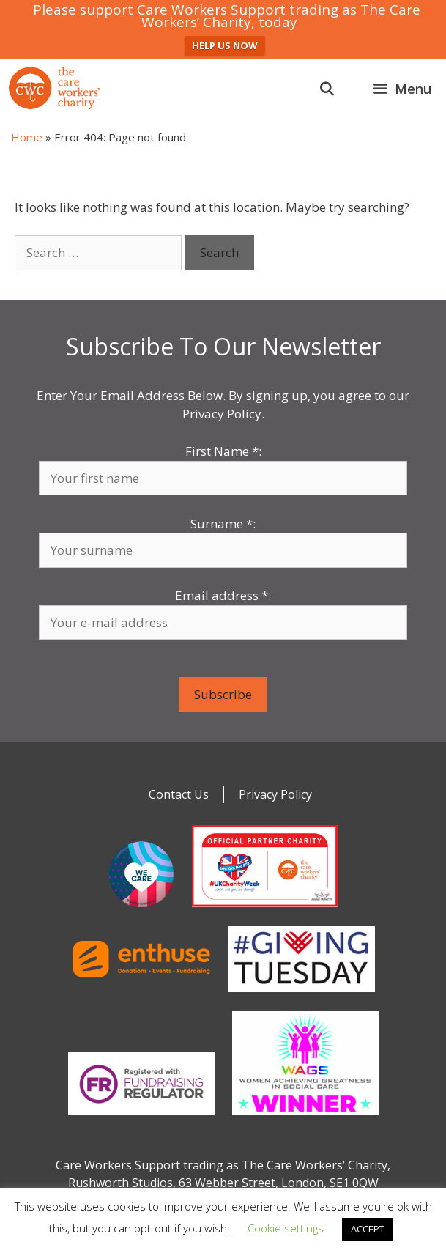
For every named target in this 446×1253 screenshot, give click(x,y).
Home (26, 137)
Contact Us (179, 794)
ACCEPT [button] (367, 1228)
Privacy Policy (275, 794)
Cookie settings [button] (286, 1228)
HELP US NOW (225, 45)
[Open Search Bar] (327, 89)
